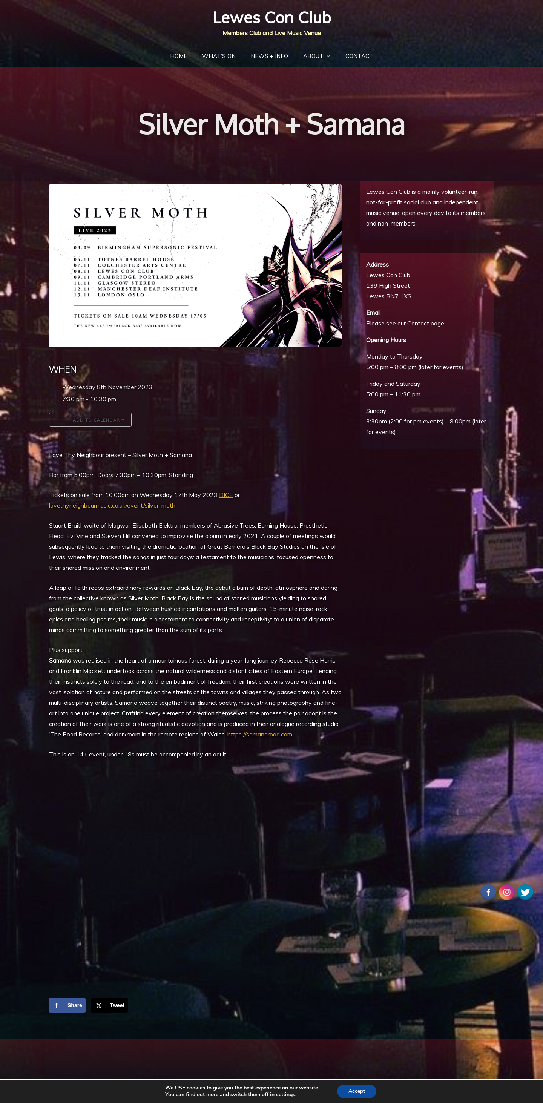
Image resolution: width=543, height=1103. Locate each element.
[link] (226, 495)
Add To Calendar (90, 419)
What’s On (219, 56)
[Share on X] (109, 1005)
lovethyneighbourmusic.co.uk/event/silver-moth (112, 505)
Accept (356, 1091)
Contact (359, 56)
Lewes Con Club (271, 18)
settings (285, 1094)
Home (178, 56)
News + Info (269, 56)
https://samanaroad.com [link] (259, 734)
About (313, 56)
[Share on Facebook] (67, 1005)
